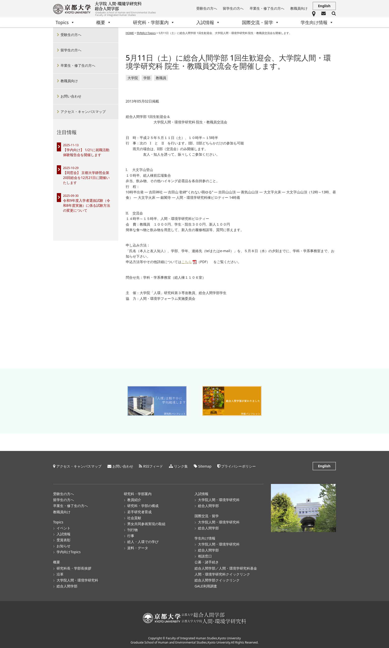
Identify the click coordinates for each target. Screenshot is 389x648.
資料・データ (137, 547)
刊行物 (132, 529)
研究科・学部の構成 (143, 505)
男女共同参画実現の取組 (146, 523)
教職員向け (299, 8)
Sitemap (205, 466)
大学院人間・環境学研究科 (77, 580)
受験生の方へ (206, 8)
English (324, 5)
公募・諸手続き (206, 561)
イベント (63, 527)
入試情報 (208, 22)
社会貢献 (134, 517)
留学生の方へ (233, 8)
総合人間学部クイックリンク (217, 580)
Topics (65, 22)
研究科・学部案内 (154, 22)
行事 (130, 535)
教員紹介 (134, 499)
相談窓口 (205, 555)
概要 (103, 22)
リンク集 (181, 466)
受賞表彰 (63, 539)
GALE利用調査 (205, 585)
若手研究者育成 (139, 511)
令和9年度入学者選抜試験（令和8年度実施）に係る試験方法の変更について (86, 205)
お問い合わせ (71, 96)
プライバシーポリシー (238, 466)
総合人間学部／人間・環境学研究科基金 (225, 568)
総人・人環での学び (143, 541)
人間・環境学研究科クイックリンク (222, 574)
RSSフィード (153, 466)
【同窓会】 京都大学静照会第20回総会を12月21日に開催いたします (86, 177)
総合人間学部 (67, 585)
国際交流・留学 (260, 22)
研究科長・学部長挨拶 (74, 568)
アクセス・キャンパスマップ (83, 111)
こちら (186, 262)
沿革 (60, 574)
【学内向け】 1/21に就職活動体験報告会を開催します (86, 152)
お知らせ (63, 545)
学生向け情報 (317, 22)
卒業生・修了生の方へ (267, 8)
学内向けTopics (69, 551)
